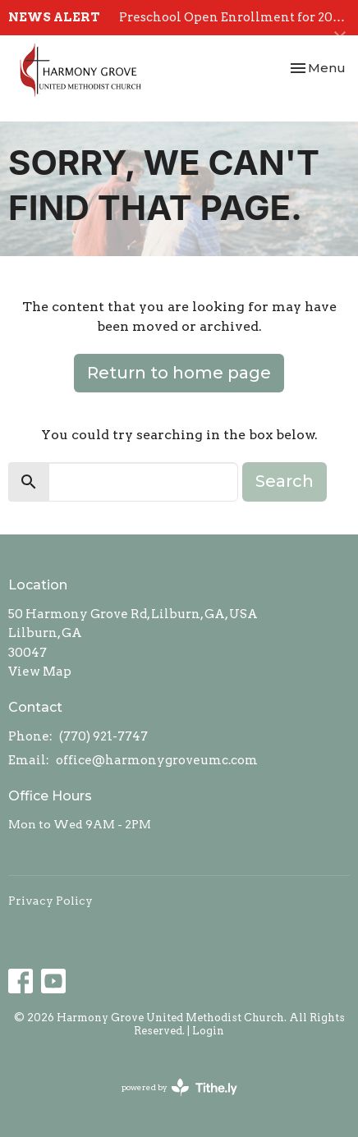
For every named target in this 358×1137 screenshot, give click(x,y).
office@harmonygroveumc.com (157, 760)
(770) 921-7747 (103, 736)
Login (208, 1031)
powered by (179, 1087)
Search (284, 481)
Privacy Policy (50, 900)
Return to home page (179, 373)
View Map (39, 671)
